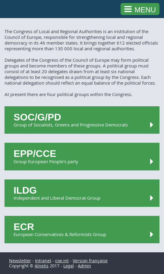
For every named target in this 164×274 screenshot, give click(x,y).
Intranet (43, 260)
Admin (84, 266)
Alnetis (42, 266)
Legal (68, 266)
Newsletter (20, 260)
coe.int (62, 260)
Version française (90, 260)
